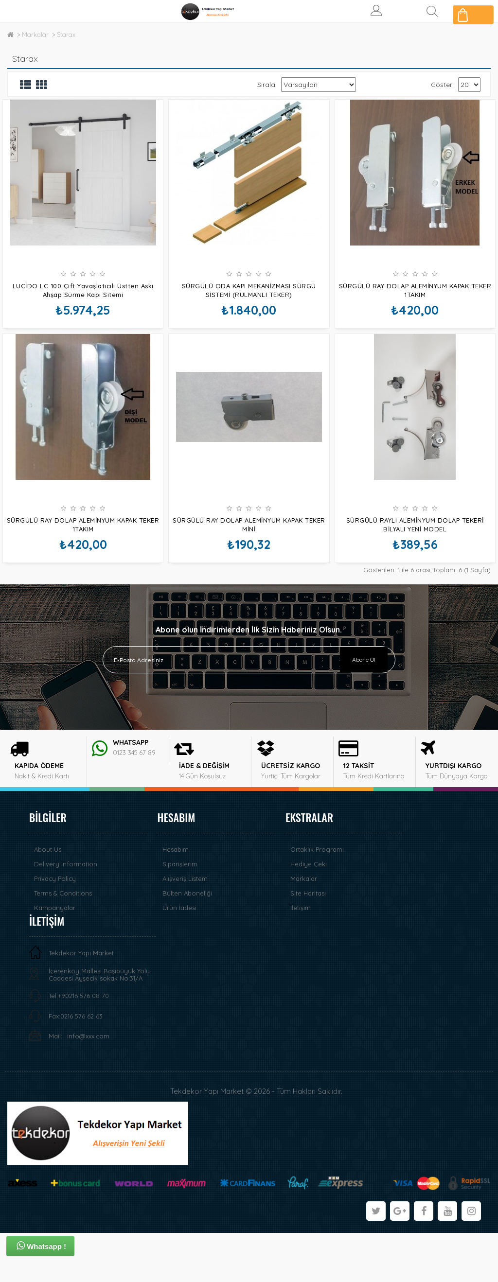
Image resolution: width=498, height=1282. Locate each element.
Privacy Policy (55, 927)
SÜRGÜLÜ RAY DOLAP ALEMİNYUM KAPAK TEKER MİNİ (249, 549)
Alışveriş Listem (185, 927)
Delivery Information (65, 913)
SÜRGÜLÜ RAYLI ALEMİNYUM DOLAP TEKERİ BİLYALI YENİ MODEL (415, 549)
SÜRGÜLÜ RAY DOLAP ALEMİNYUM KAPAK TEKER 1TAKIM (415, 290)
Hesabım (175, 898)
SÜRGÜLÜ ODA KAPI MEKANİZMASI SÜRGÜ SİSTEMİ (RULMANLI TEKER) (249, 290)
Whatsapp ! (41, 1245)
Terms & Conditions (63, 942)
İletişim (300, 957)
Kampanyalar (54, 957)
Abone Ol (363, 708)
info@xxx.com (88, 1085)
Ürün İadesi (179, 957)
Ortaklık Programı (317, 898)
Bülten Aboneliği (187, 942)
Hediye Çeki (308, 913)
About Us (47, 898)
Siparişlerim (179, 913)
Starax (66, 34)
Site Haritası (308, 942)
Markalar (35, 34)
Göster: (442, 84)
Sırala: (267, 84)
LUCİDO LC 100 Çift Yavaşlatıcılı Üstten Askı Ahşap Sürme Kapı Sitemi (83, 290)
